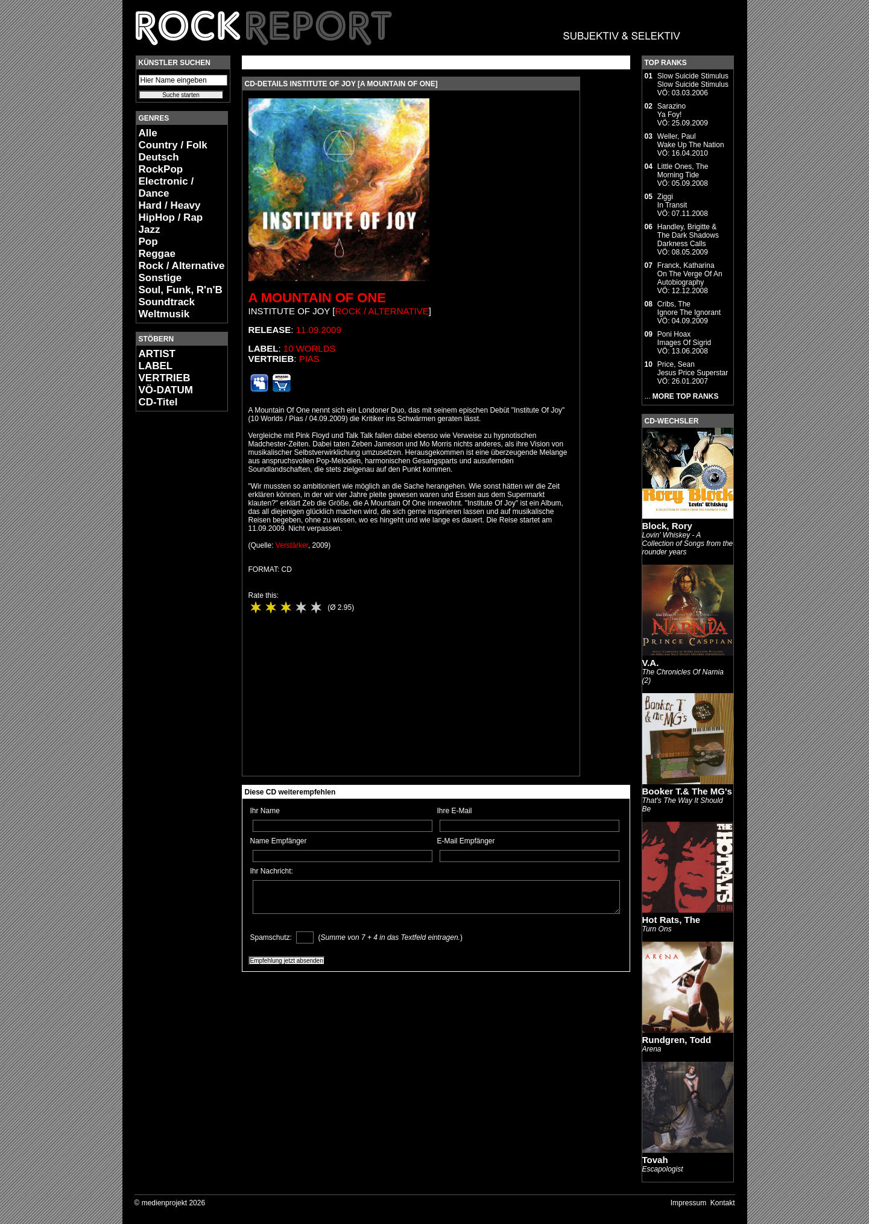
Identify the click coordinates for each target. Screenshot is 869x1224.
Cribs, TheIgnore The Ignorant (689, 308)
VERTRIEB (165, 378)
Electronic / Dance (166, 187)
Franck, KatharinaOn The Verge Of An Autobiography (689, 274)
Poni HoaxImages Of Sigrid (684, 338)
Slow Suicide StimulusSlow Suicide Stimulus (692, 80)
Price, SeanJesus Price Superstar (692, 368)
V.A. (650, 663)
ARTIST (157, 354)
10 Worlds (309, 348)
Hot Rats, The (671, 920)
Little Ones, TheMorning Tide (683, 170)
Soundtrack (167, 302)
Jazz (149, 229)
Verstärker (292, 545)
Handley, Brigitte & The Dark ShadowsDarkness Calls (688, 235)
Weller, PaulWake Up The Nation (690, 140)
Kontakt (722, 1203)
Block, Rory (667, 526)
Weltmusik (164, 314)
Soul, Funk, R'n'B (181, 290)
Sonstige (160, 278)
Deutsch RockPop (161, 163)
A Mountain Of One (317, 297)
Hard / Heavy (170, 205)
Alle (148, 133)
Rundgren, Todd (677, 1040)
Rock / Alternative (182, 265)
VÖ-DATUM (166, 390)
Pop (148, 241)
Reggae (157, 253)
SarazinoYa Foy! (671, 110)
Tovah (655, 1160)
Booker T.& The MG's (687, 791)
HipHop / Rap (171, 217)
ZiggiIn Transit (672, 200)
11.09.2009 (318, 330)
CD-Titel (158, 402)
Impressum (688, 1203)
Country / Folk (173, 145)
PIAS (309, 359)
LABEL (156, 366)
